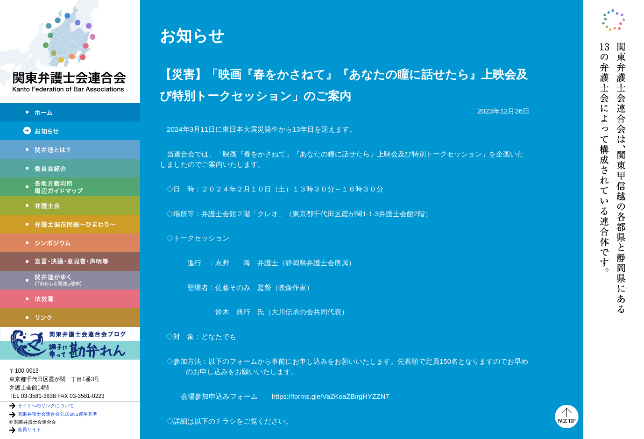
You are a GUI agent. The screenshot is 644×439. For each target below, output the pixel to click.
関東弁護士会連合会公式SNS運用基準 (57, 414)
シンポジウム (70, 243)
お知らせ (70, 130)
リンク (70, 317)
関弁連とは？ (70, 149)
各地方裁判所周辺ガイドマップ (70, 186)
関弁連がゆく (70, 280)
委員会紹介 (70, 168)
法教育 (70, 299)
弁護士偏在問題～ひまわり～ (70, 224)
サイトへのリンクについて (46, 405)
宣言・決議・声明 (70, 261)
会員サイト (29, 429)
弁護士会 (70, 205)
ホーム (70, 112)
